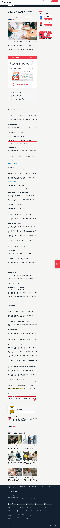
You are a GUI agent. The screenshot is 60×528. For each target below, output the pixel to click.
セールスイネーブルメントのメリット (16, 95)
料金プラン (9, 507)
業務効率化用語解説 (11, 445)
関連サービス (9, 518)
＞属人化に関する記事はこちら (13, 181)
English (46, 507)
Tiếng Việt (46, 510)
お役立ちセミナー (10, 515)
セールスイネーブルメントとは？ (15, 92)
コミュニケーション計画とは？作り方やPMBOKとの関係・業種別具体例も (14, 480)
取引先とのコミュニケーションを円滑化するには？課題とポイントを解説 (30, 447)
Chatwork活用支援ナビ (20, 514)
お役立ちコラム (11, 5)
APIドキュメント (28, 507)
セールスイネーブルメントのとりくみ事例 (17, 98)
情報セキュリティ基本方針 (39, 510)
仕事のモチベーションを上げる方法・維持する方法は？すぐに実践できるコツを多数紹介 (30, 480)
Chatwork (6, 2)
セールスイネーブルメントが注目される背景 (17, 94)
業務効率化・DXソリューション (40, 5)
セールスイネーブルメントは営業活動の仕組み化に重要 (19, 99)
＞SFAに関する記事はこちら (12, 163)
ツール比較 (9, 523)
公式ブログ (27, 513)
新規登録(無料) (57, 264)
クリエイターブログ (28, 515)
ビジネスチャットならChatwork (12, 486)
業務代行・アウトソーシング (30, 5)
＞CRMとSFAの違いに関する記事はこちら (15, 268)
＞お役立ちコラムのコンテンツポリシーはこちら (21, 423)
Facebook (27, 518)
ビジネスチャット (22, 5)
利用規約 (18, 517)
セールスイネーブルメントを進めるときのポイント (18, 96)
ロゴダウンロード (28, 510)
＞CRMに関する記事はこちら (12, 160)
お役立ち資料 (9, 512)
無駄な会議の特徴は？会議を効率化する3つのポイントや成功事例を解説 (14, 447)
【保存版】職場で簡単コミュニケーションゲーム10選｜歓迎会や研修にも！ (30, 463)
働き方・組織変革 (49, 5)
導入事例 (9, 510)
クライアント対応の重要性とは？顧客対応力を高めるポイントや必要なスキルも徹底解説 (15, 464)
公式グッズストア (28, 512)
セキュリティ (9, 521)
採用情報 (37, 507)
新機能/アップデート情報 (20, 507)
